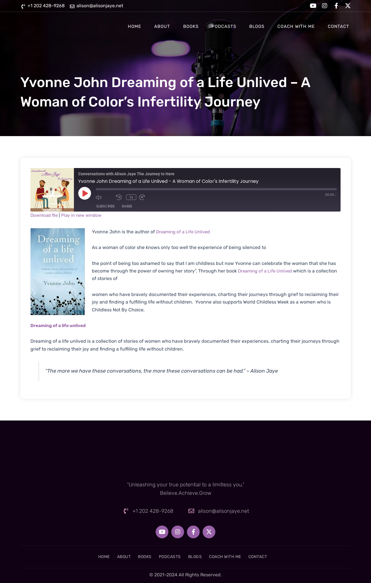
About (162, 26)
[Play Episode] (84, 193)
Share (127, 206)
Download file (45, 215)
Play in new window (84, 215)
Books (191, 26)
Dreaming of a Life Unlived (184, 231)
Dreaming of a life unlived (59, 325)
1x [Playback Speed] (132, 197)
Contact (338, 26)
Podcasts (224, 26)
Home (134, 26)
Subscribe (105, 206)
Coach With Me (296, 26)
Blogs (256, 26)
